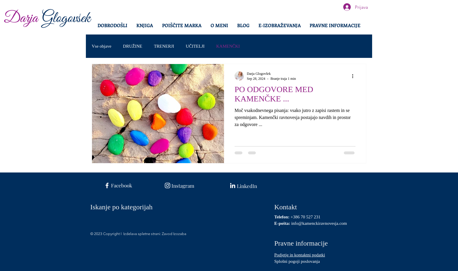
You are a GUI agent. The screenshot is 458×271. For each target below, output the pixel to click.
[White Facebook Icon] (107, 185)
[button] (335, 25)
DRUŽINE (132, 46)
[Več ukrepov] (354, 76)
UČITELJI (195, 46)
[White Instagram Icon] (167, 185)
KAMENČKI (228, 46)
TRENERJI (164, 46)
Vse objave (101, 46)
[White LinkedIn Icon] (232, 185)
